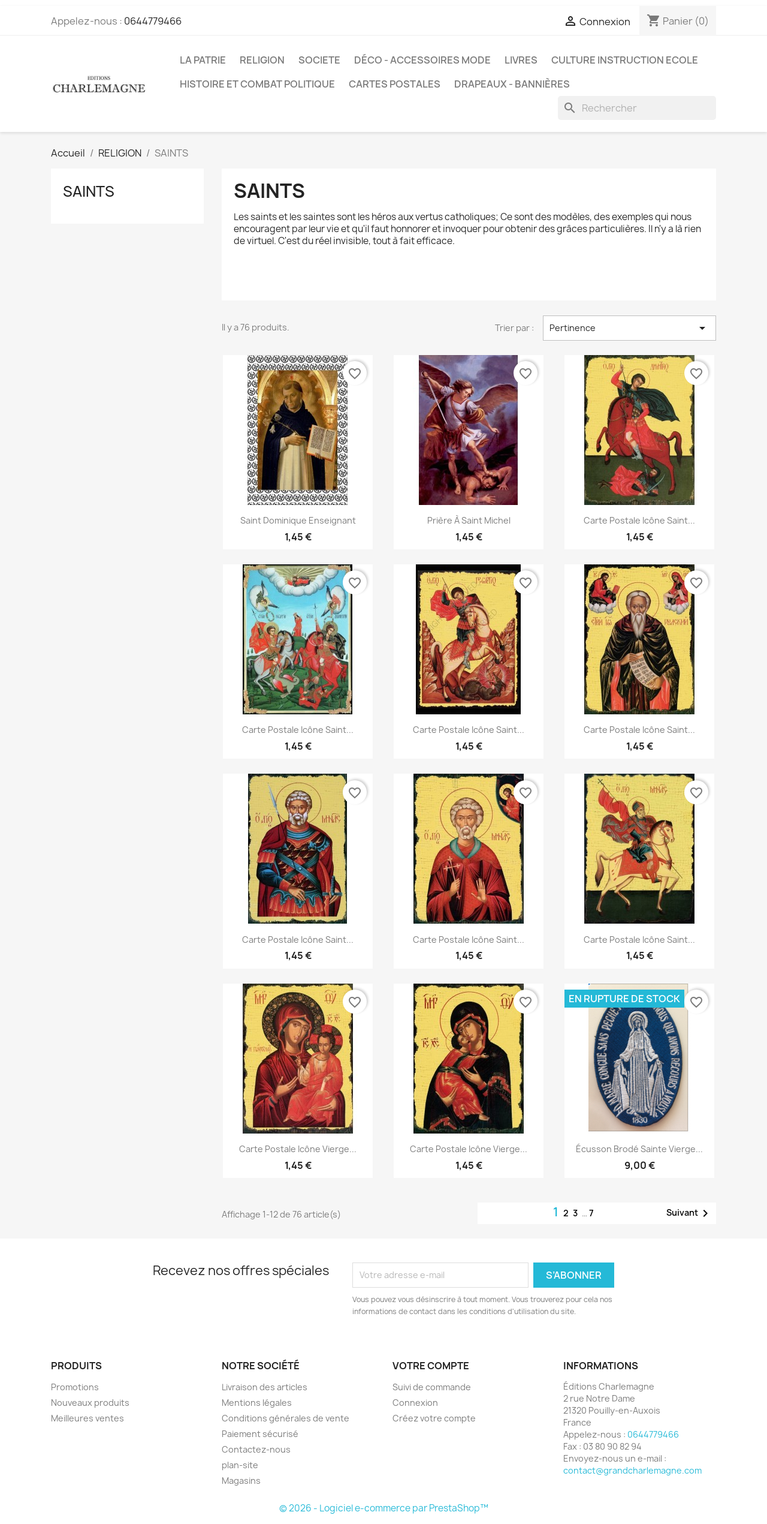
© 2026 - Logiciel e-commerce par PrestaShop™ (383, 1508)
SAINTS (88, 191)
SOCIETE (319, 60)
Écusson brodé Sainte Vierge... (639, 1149)
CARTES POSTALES (394, 84)
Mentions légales (257, 1402)
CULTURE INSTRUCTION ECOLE (624, 60)
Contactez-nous (256, 1449)
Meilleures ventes (87, 1418)
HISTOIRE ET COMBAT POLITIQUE (257, 84)
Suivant (689, 1213)
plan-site (240, 1465)
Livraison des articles (264, 1387)
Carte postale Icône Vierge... (298, 1149)
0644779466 (153, 21)
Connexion (415, 1402)
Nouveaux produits (90, 1402)
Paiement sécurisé (260, 1433)
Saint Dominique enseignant (298, 520)
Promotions (75, 1387)
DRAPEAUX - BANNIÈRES (512, 84)
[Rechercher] (637, 108)
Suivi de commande (431, 1387)
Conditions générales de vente (285, 1418)
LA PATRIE (203, 60)
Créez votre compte (434, 1418)
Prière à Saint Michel (469, 520)
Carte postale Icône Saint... (639, 520)
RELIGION (262, 60)
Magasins (241, 1480)
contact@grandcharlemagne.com (632, 1470)
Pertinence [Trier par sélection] (629, 328)
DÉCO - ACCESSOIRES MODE (422, 60)
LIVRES (521, 60)
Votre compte (430, 1365)
